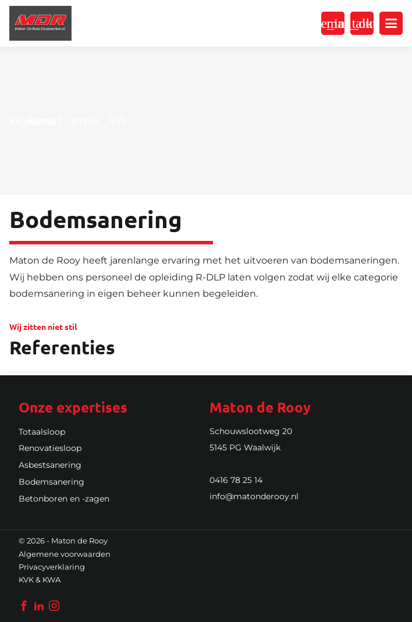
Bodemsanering (51, 482)
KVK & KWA (40, 579)
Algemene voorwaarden (65, 554)
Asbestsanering (50, 465)
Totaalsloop (42, 431)
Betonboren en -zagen (64, 498)
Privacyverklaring (52, 567)
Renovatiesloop (50, 448)
